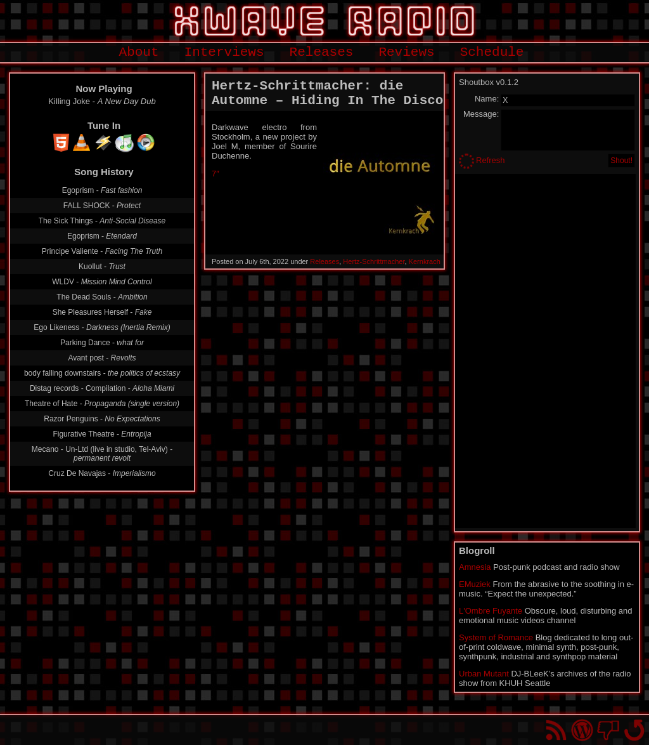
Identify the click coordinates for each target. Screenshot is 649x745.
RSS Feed (556, 730)
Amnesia (475, 567)
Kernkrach (424, 261)
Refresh (490, 160)
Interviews (224, 52)
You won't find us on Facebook (608, 730)
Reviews (406, 52)
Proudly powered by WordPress (582, 730)
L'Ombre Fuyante (490, 611)
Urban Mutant (484, 673)
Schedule (492, 52)
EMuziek (475, 584)
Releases (322, 52)
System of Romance (496, 637)
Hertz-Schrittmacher (373, 261)
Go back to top (634, 730)
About (139, 52)
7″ (215, 173)
